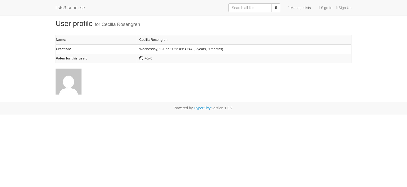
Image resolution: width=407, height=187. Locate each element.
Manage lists (299, 8)
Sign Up (343, 8)
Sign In (326, 8)
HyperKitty (202, 108)
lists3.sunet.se (70, 7)
